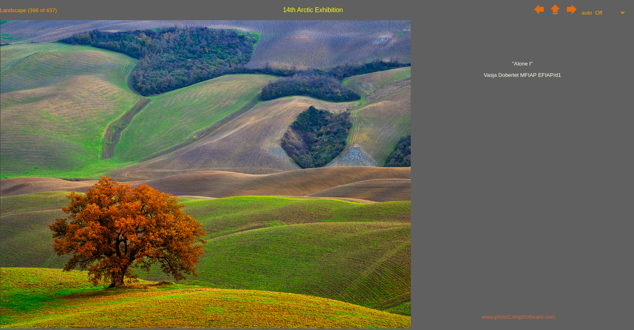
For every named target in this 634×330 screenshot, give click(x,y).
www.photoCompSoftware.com (518, 317)
